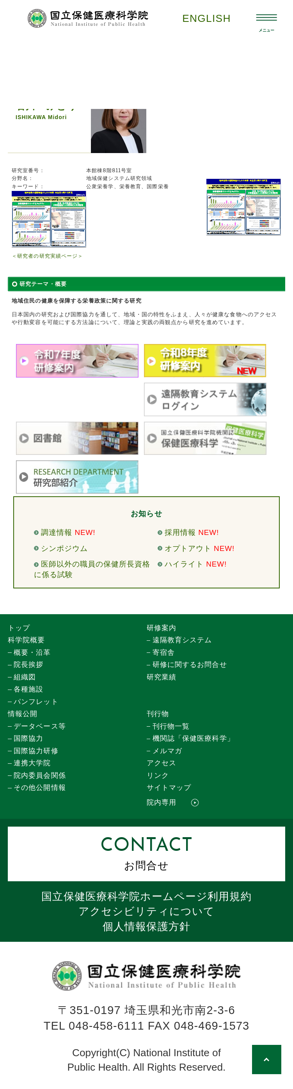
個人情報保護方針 (146, 926)
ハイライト (184, 564)
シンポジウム (64, 548)
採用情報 (180, 532)
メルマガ (167, 751)
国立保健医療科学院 (146, 896)
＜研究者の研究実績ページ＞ (47, 256)
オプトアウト (188, 548)
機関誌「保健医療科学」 (193, 738)
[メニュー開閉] (266, 18)
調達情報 (56, 532)
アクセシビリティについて (146, 911)
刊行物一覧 (171, 726)
